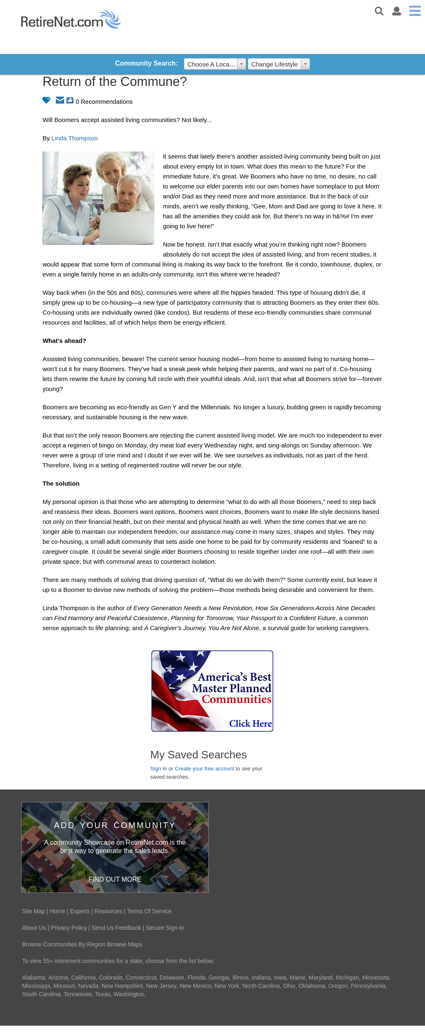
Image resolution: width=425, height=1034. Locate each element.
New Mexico (195, 986)
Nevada (88, 986)
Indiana (261, 977)
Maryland (321, 977)
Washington (128, 994)
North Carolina (261, 986)
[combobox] (215, 64)
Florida (196, 977)
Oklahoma (311, 986)
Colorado (110, 977)
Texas (102, 994)
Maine (297, 977)
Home (57, 911)
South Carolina (41, 994)
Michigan (347, 977)
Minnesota (375, 977)
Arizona (58, 977)
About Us (34, 927)
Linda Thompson (74, 138)
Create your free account (204, 768)
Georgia (218, 977)
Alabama (33, 977)
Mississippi (36, 986)
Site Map (33, 911)
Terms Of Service (149, 911)
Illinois (240, 977)
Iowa (280, 977)
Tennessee (78, 994)
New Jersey (161, 986)
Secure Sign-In (165, 927)
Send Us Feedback (116, 927)
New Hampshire (122, 986)
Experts (80, 911)
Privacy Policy (69, 927)
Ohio (289, 986)
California (83, 977)
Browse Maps (124, 944)
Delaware (172, 977)
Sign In (158, 768)
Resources (108, 911)
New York (227, 986)
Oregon (338, 986)
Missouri (64, 986)
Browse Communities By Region (63, 944)
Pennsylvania (368, 986)
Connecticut (141, 977)
